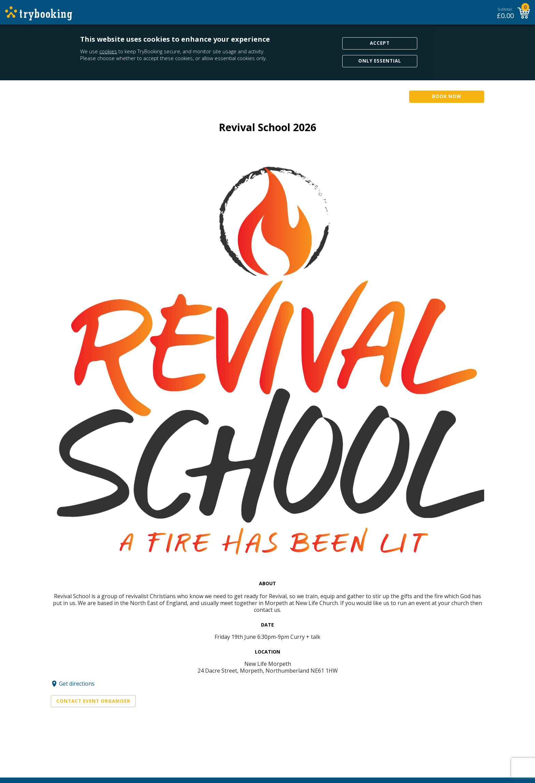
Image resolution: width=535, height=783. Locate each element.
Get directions (77, 683)
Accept (380, 43)
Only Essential (379, 61)
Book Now (446, 96)
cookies (108, 51)
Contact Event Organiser (93, 701)
